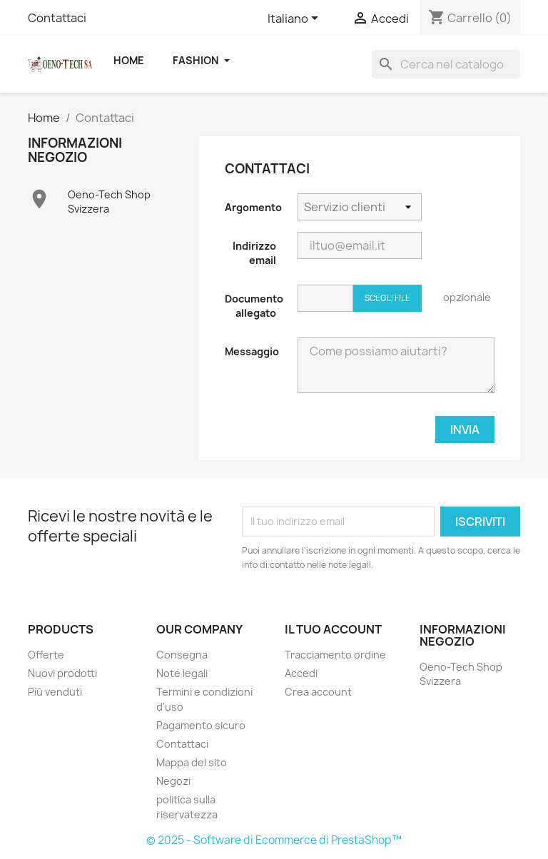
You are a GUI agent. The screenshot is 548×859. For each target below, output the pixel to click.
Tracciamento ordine (335, 654)
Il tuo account (333, 629)
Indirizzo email (254, 253)
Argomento (253, 207)
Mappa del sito (191, 762)
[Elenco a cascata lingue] (295, 19)
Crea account (318, 691)
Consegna (182, 654)
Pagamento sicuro (200, 725)
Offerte (46, 654)
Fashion (201, 60)
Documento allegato (254, 306)
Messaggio (252, 351)
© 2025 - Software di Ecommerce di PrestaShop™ (274, 840)
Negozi (173, 781)
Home (128, 60)
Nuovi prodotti (62, 673)
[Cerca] (446, 64)
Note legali (182, 673)
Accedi (301, 673)
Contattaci (57, 18)
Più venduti (55, 691)
